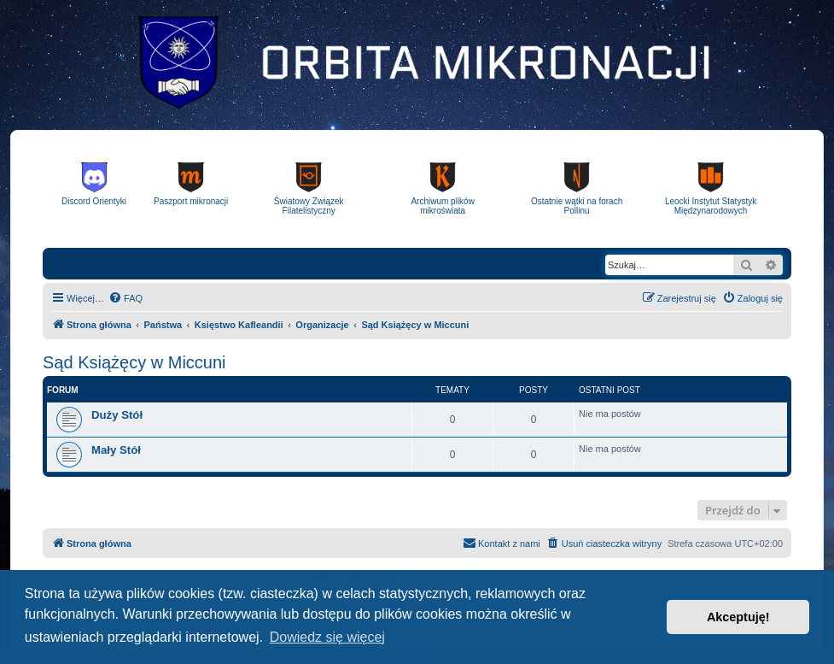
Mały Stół (116, 450)
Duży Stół (117, 414)
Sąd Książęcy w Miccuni (134, 362)
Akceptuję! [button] (738, 617)
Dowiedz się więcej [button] (327, 637)
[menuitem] (125, 298)
